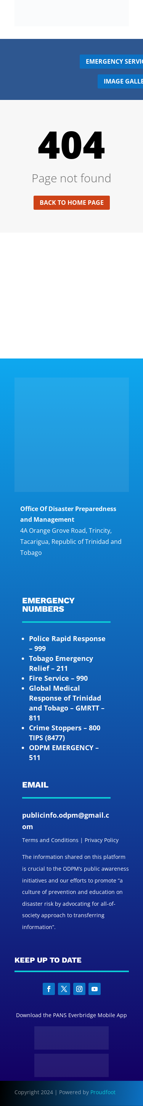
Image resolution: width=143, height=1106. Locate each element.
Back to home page (72, 202)
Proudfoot (103, 1092)
